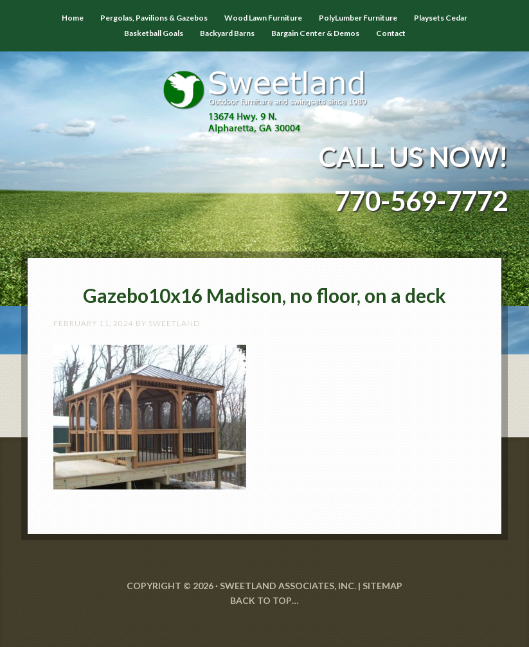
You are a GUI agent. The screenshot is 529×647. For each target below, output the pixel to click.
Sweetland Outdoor (264, 92)
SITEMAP (382, 585)
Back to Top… (264, 600)
